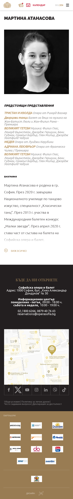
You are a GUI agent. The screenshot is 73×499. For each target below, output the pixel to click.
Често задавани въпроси (17, 404)
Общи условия (12, 402)
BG (57, 5)
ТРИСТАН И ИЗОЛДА (18, 113)
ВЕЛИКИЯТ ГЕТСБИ (17, 128)
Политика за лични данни (35, 402)
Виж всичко (19, 251)
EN (61, 5)
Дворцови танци (16, 117)
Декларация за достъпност (47, 404)
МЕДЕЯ (9, 142)
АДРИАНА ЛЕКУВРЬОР (19, 146)
